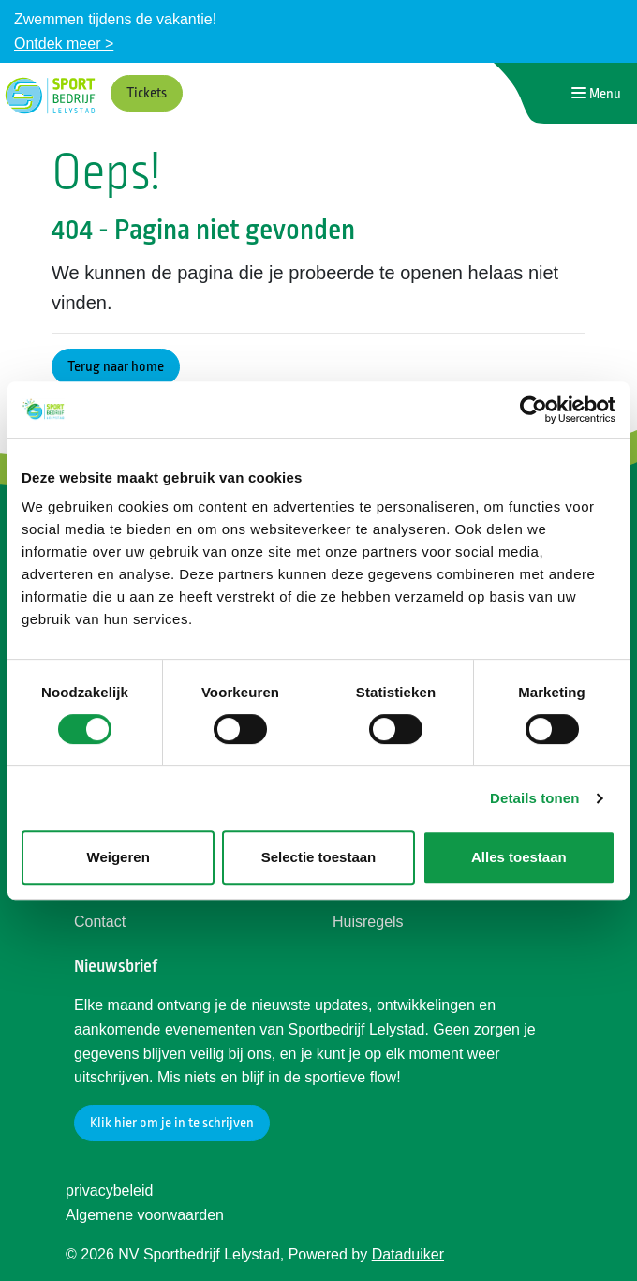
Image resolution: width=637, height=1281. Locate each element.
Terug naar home (115, 367)
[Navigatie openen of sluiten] (596, 93)
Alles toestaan (519, 857)
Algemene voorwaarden (145, 1215)
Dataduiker (408, 1254)
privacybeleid (109, 1191)
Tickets (146, 93)
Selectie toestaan (319, 857)
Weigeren (118, 857)
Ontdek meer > (63, 44)
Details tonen (534, 798)
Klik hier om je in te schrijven (172, 1123)
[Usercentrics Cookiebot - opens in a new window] (533, 409)
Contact (100, 922)
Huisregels (368, 922)
